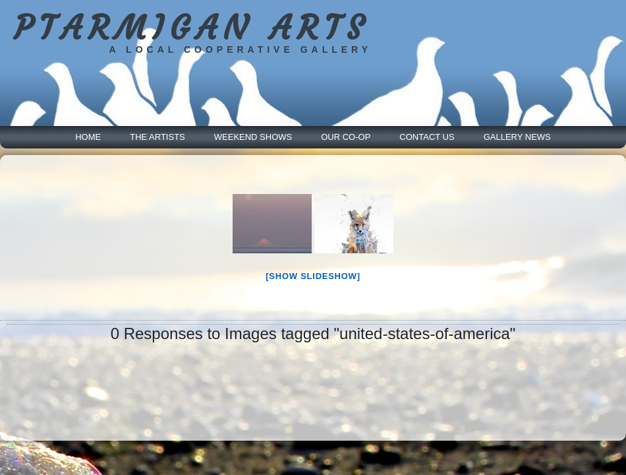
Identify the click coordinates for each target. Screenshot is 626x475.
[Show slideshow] (313, 276)
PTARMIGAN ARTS (191, 28)
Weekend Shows (253, 137)
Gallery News (517, 137)
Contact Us (426, 137)
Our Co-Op (345, 137)
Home (88, 137)
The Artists (157, 137)
